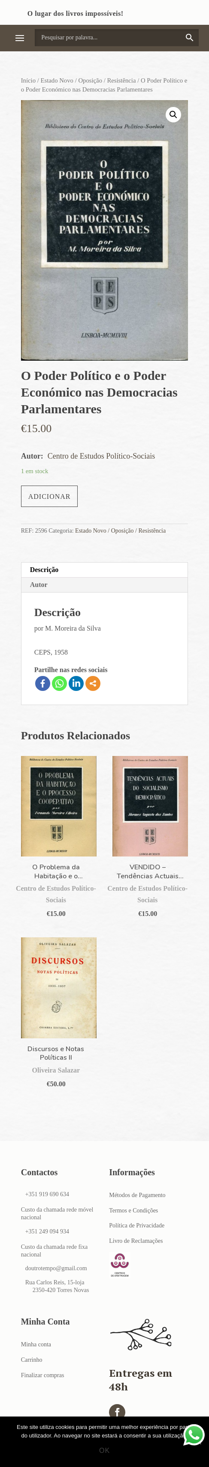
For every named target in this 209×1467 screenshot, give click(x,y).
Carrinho (31, 1360)
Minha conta (36, 1344)
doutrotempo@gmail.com (56, 1268)
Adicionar (49, 496)
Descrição (44, 569)
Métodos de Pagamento (137, 1195)
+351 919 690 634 (47, 1194)
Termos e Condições (133, 1210)
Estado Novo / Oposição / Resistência (88, 80)
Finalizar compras (42, 1375)
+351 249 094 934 (47, 1231)
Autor (39, 584)
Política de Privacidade (136, 1225)
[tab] (105, 570)
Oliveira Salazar (56, 1070)
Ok (104, 1450)
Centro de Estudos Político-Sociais (101, 456)
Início (28, 80)
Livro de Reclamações (136, 1241)
